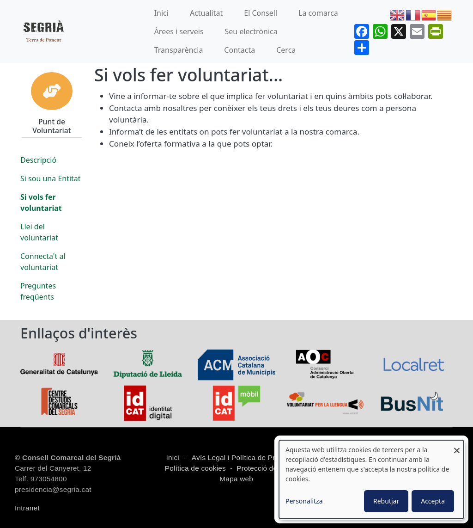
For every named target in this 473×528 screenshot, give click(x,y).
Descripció (38, 160)
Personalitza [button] (304, 501)
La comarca (318, 13)
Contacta (239, 50)
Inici (161, 13)
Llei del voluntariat (39, 232)
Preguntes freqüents (38, 291)
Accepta (433, 501)
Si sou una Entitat (50, 178)
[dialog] (371, 479)
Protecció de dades (267, 468)
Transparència (178, 50)
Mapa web (235, 479)
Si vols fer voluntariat (41, 202)
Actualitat (206, 13)
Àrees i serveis (179, 31)
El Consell (260, 13)
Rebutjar (386, 501)
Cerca (286, 50)
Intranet (27, 508)
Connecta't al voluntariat (43, 261)
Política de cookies (195, 468)
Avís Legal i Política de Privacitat (245, 457)
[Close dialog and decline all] (457, 446)
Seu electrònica (251, 31)
